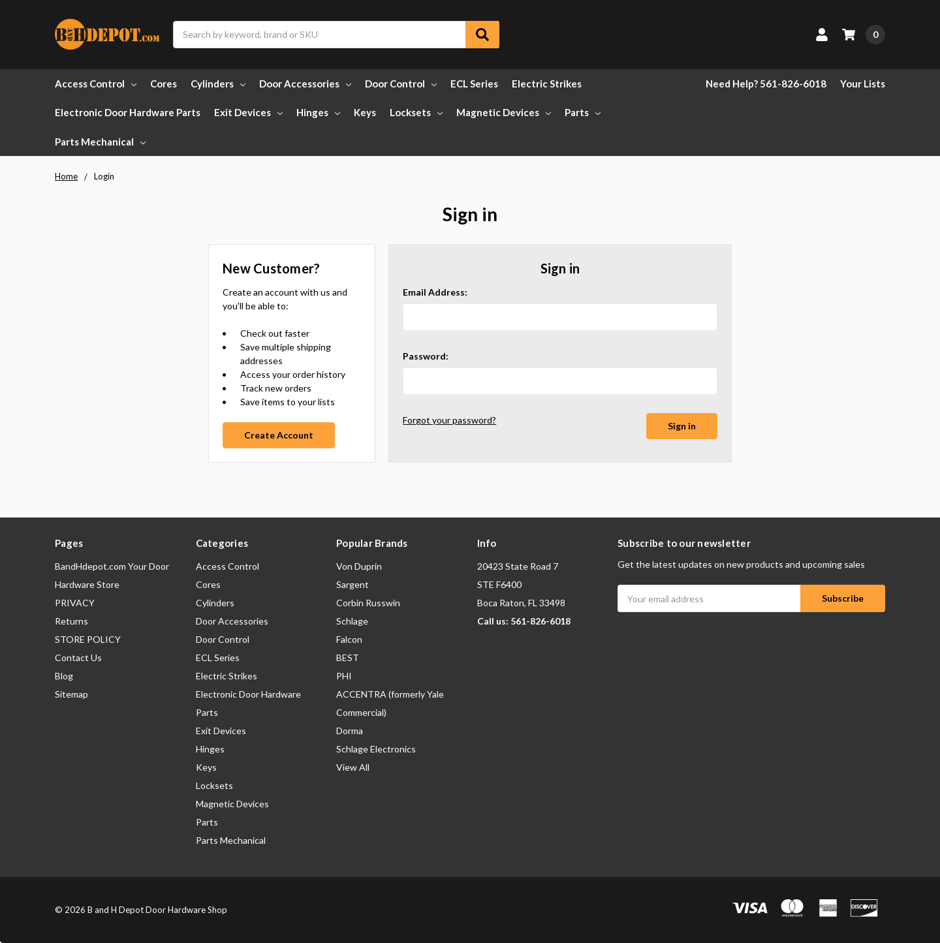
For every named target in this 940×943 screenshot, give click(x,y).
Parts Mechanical (100, 141)
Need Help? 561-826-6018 (766, 83)
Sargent (352, 584)
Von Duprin (359, 566)
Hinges (318, 112)
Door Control (401, 83)
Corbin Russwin (368, 602)
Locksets (416, 112)
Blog (64, 675)
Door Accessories (305, 83)
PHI (344, 675)
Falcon (349, 639)
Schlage (352, 620)
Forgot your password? (449, 419)
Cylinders (218, 83)
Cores (163, 83)
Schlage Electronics (376, 748)
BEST (347, 657)
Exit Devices (248, 112)
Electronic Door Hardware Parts (127, 112)
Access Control (95, 83)
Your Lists (862, 83)
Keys (365, 112)
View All (352, 767)
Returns (71, 620)
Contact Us (78, 657)
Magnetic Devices (503, 112)
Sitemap (71, 694)
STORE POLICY (88, 639)
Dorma (349, 730)
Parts (583, 112)
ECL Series (474, 83)
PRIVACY (75, 602)
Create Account (278, 435)
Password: (425, 356)
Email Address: (435, 292)
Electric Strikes (547, 83)
